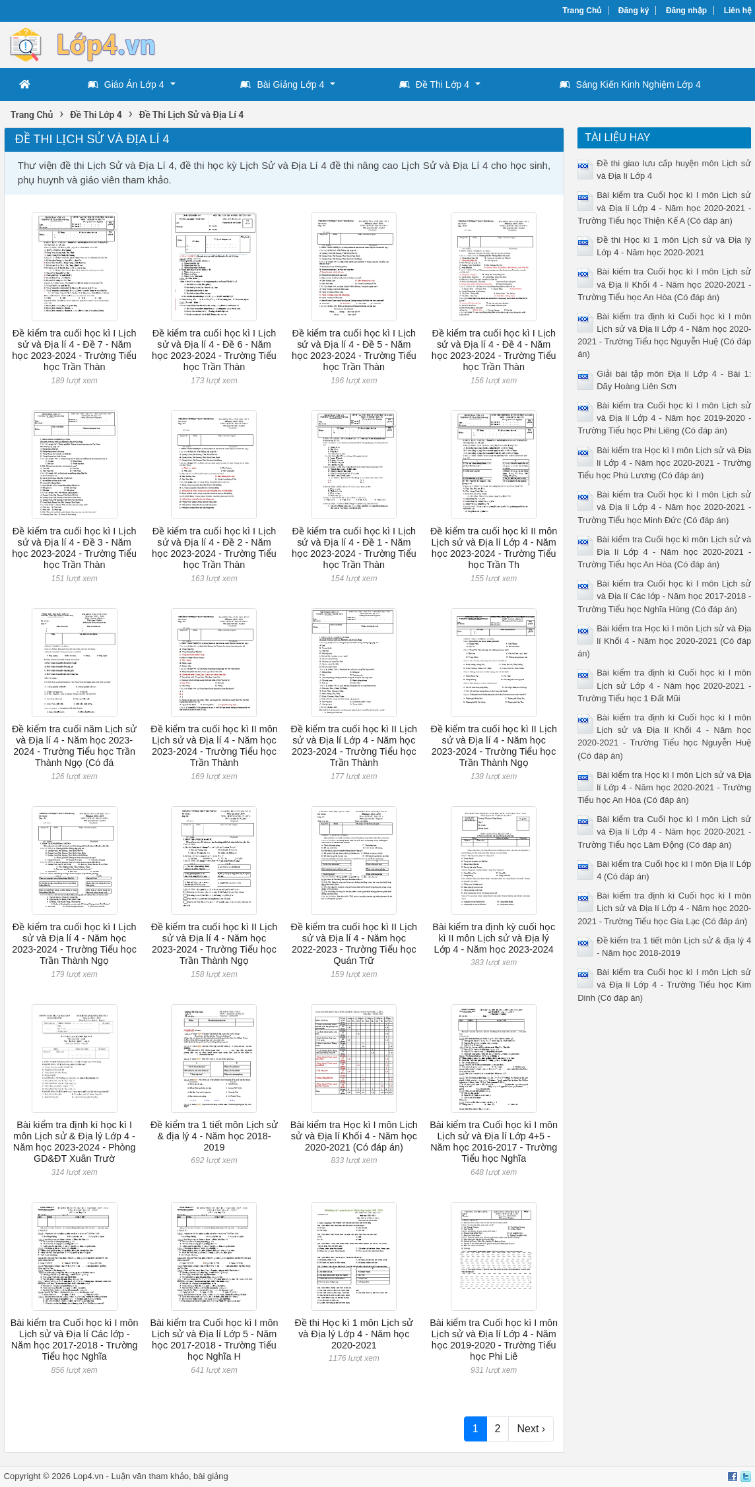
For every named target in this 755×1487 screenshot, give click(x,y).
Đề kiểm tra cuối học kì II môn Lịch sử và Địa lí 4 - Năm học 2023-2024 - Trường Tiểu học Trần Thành (213, 746)
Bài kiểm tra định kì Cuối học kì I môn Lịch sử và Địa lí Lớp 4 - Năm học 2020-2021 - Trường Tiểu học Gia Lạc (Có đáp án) (664, 908)
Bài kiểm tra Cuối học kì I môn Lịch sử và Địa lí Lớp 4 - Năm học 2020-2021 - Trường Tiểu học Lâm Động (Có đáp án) (664, 831)
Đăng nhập (686, 10)
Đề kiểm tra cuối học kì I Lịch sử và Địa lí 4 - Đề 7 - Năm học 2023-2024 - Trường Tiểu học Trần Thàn (74, 350)
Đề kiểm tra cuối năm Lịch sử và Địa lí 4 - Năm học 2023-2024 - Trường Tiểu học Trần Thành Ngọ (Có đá (74, 746)
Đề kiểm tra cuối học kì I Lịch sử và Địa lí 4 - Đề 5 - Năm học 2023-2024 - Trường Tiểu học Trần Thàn (354, 350)
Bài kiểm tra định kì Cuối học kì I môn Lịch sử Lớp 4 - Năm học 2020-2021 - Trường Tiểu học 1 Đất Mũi (664, 685)
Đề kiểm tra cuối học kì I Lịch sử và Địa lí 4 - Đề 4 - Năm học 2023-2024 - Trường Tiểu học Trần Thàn (494, 350)
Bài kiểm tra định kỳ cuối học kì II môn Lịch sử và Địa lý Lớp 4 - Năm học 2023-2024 (493, 938)
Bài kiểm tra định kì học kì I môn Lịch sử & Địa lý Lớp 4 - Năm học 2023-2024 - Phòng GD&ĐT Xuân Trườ (74, 1142)
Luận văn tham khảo (150, 1476)
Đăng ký (633, 10)
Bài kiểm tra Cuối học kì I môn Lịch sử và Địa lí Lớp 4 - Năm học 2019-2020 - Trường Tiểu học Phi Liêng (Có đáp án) (664, 417)
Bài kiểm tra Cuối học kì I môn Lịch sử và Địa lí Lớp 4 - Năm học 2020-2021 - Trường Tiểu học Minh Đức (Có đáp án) (664, 507)
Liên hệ (738, 10)
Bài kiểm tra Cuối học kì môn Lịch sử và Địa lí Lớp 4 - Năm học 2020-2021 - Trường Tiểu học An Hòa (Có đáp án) (664, 551)
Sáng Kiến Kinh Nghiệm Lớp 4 (630, 84)
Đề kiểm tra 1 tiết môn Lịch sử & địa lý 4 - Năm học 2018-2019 (214, 1136)
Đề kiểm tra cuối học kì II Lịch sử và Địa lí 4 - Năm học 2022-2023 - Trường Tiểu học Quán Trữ (354, 944)
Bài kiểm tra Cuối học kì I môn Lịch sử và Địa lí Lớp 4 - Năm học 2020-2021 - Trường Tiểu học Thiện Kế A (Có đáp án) (664, 207)
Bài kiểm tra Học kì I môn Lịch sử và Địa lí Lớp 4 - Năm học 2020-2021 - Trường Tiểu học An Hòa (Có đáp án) (664, 787)
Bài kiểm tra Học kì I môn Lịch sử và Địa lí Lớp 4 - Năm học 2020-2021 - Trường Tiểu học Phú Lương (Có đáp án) (664, 462)
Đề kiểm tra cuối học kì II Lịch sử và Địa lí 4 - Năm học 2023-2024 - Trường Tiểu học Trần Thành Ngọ (493, 746)
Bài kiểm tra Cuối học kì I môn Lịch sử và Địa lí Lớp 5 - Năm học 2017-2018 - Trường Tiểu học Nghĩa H (214, 1339)
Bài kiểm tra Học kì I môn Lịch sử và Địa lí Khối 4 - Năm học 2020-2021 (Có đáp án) (354, 1136)
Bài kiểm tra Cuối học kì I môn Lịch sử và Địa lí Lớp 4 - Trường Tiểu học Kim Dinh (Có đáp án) (664, 984)
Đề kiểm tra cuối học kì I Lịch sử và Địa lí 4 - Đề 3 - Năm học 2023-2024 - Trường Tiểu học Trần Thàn (74, 548)
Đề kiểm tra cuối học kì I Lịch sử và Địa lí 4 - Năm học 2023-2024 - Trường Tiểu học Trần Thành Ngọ (74, 944)
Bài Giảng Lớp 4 (282, 84)
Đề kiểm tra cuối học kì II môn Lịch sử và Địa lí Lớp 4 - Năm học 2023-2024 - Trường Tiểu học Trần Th (493, 548)
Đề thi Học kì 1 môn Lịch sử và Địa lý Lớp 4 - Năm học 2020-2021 (353, 1334)
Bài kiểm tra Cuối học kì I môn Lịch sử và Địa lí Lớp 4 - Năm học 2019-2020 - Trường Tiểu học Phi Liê (494, 1339)
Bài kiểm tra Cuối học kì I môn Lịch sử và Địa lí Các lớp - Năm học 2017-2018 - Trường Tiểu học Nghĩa (75, 1339)
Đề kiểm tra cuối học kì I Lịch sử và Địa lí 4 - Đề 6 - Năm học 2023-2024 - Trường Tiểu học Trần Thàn (214, 350)
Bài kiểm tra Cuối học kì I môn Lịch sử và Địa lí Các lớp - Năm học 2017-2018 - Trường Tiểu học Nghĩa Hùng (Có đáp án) (664, 596)
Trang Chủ (581, 10)
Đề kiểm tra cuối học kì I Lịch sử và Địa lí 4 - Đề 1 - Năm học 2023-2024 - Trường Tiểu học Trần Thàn (354, 548)
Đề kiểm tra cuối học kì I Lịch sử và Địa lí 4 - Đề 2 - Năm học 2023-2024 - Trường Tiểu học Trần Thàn (214, 548)
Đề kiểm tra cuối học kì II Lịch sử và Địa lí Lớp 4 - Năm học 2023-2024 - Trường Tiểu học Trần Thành (354, 746)
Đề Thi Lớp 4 (434, 84)
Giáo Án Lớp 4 (126, 84)
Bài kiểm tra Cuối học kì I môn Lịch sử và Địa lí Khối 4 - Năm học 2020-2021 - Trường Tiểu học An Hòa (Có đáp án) (664, 284)
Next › (531, 1428)
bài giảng (210, 1476)
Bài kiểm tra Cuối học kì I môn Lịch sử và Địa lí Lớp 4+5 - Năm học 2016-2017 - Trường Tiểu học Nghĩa (494, 1142)
